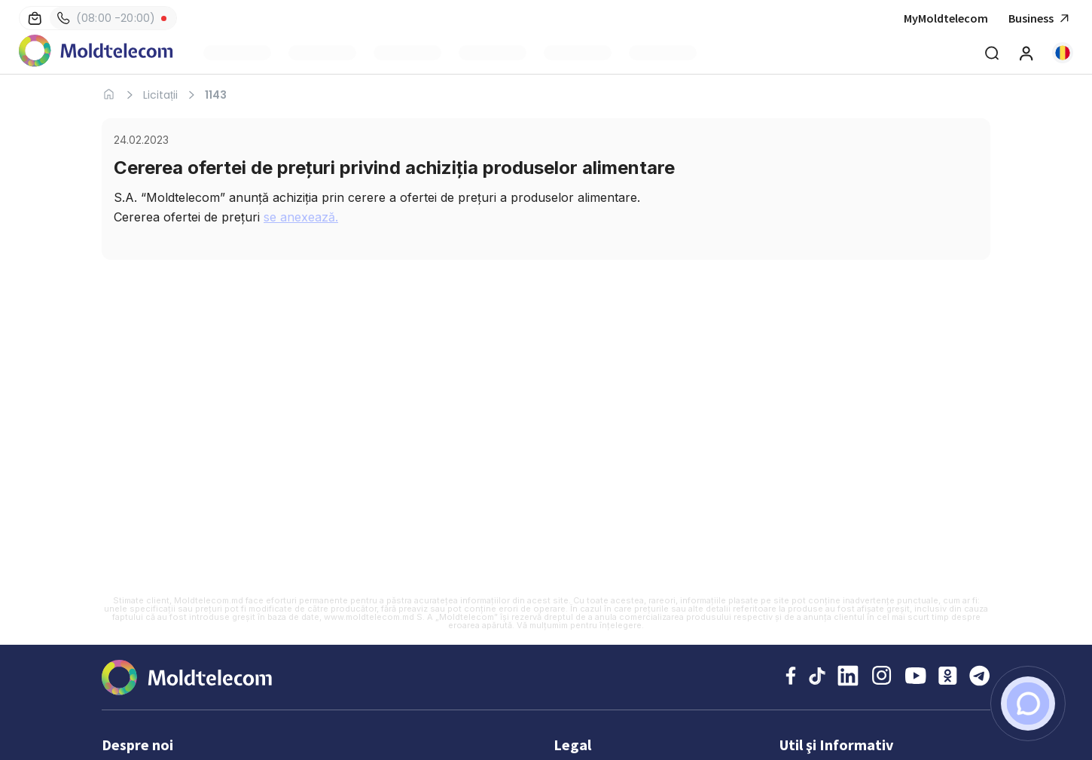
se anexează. (301, 216)
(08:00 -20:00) (106, 18)
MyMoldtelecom (946, 18)
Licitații (160, 95)
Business (1040, 18)
